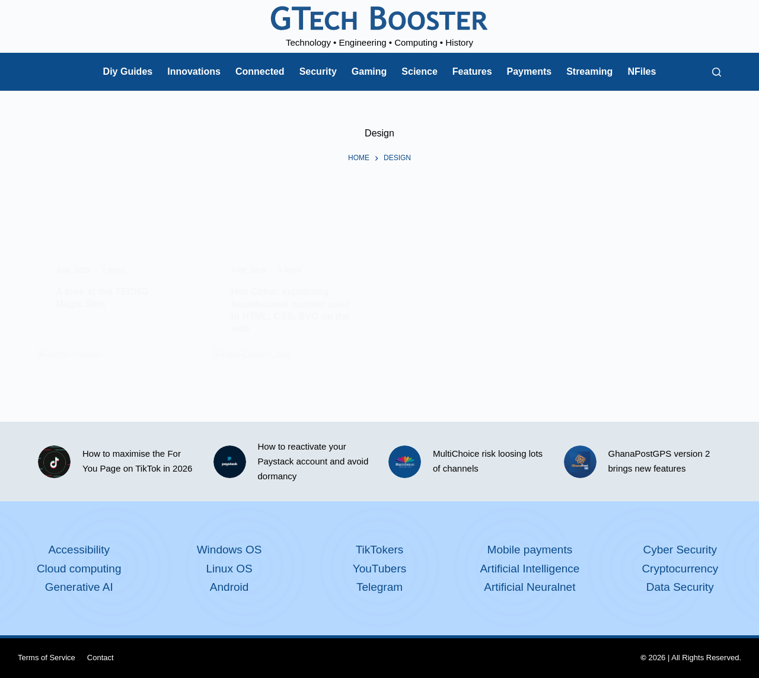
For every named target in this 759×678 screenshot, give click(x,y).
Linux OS (229, 568)
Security (318, 71)
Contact (100, 657)
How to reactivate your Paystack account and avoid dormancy (313, 461)
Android (229, 587)
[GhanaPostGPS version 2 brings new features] (580, 461)
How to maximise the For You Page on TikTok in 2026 (137, 460)
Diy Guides (128, 71)
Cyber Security (680, 549)
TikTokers (380, 549)
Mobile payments (530, 549)
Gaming (369, 71)
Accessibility (78, 549)
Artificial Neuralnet (529, 587)
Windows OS (229, 549)
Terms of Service (46, 657)
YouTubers (380, 568)
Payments (529, 71)
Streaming (589, 71)
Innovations (194, 71)
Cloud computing (79, 568)
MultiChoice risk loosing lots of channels (488, 460)
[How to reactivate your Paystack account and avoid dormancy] (229, 461)
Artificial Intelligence (529, 568)
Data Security (680, 587)
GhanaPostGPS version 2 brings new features (659, 460)
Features (472, 71)
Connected (260, 71)
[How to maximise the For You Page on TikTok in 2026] (54, 461)
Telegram (379, 587)
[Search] (716, 72)
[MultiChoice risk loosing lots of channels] (404, 461)
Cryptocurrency (680, 568)
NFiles (641, 71)
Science (419, 71)
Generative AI (79, 587)
